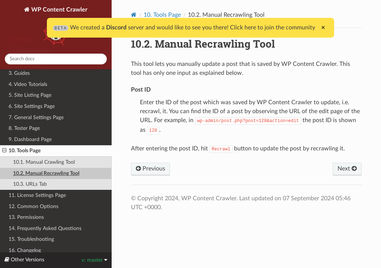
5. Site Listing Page (30, 95)
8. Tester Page (24, 128)
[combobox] (56, 59)
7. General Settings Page (36, 117)
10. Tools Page (21, 150)
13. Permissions (26, 217)
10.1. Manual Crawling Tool (44, 162)
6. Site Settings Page (32, 106)
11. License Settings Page (37, 195)
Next (347, 169)
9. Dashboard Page (30, 139)
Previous (150, 169)
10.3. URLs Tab (30, 184)
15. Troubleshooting (31, 239)
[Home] (134, 15)
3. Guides (19, 73)
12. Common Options (33, 206)
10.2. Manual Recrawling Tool (46, 173)
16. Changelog (25, 250)
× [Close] (323, 27)
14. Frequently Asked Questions (45, 228)
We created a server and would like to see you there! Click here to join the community (184, 28)
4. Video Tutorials (28, 84)
